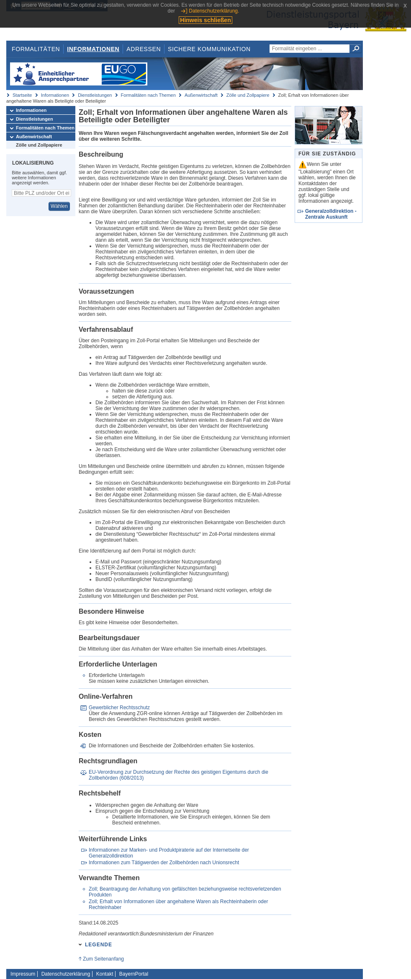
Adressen (143, 49)
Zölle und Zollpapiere (248, 95)
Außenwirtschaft (201, 95)
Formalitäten (36, 49)
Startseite (22, 95)
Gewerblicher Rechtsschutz (119, 707)
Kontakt (104, 974)
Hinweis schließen (205, 20)
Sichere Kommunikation (209, 49)
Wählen (59, 206)
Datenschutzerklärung (65, 974)
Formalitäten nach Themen (148, 95)
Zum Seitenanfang (103, 959)
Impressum (22, 974)
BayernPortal (133, 974)
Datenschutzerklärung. (214, 11)
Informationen (93, 49)
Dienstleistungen (95, 95)
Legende (98, 945)
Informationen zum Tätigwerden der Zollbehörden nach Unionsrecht (164, 862)
